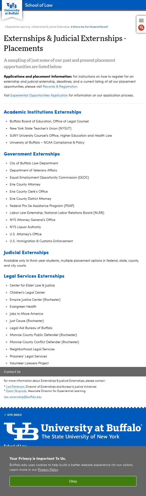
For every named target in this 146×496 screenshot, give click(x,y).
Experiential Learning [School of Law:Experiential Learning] (18, 27)
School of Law (38, 4)
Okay (73, 481)
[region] (73, 471)
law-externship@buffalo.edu (23, 397)
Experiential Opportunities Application (39, 95)
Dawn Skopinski (16, 391)
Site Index (14, 414)
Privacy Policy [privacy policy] (48, 470)
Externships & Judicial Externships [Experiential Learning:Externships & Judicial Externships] (51, 27)
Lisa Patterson (15, 387)
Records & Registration (60, 86)
